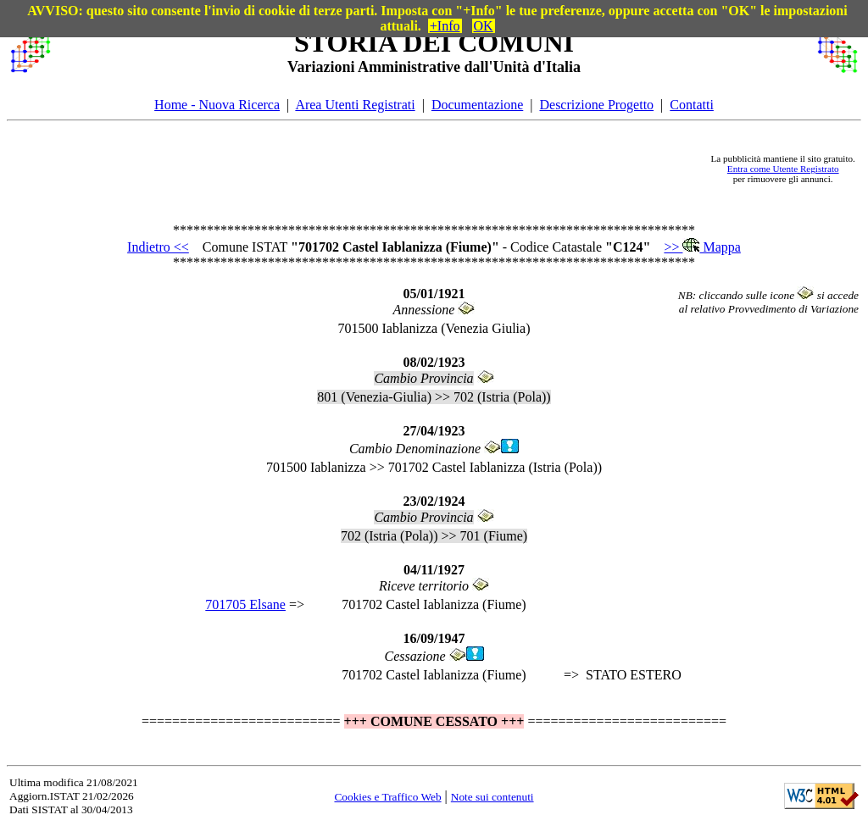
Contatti (692, 104)
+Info (445, 26)
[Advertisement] (380, 168)
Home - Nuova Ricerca (217, 104)
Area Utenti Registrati (355, 104)
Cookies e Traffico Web (387, 796)
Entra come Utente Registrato (783, 169)
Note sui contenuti (492, 796)
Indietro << (158, 247)
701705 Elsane (245, 604)
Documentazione (477, 104)
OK (483, 26)
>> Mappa (702, 247)
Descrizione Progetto (596, 104)
